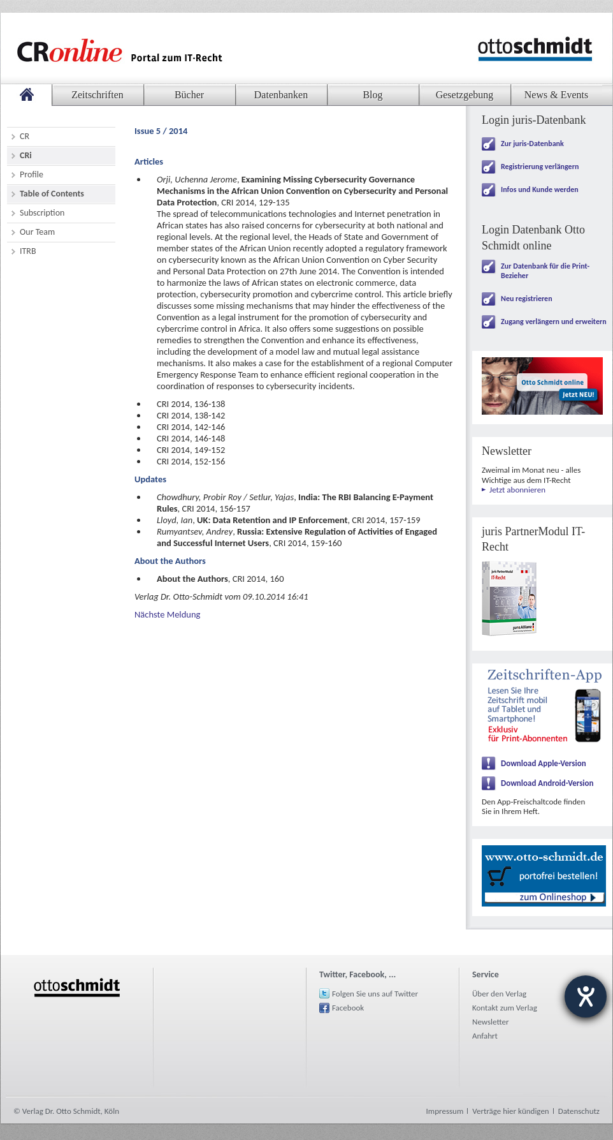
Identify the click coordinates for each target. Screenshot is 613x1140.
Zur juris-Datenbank (532, 143)
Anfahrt (485, 1035)
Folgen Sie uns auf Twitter (375, 993)
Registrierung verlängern (540, 166)
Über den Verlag (499, 993)
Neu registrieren (526, 298)
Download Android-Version (547, 783)
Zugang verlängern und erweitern (554, 321)
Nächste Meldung (167, 614)
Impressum (445, 1111)
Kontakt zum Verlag (504, 1007)
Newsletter (490, 1021)
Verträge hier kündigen (510, 1111)
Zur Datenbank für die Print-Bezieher (545, 271)
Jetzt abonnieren (517, 489)
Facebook (348, 1007)
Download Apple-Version (543, 763)
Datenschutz (579, 1111)
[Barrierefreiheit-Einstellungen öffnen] (586, 996)
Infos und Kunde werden (540, 189)
